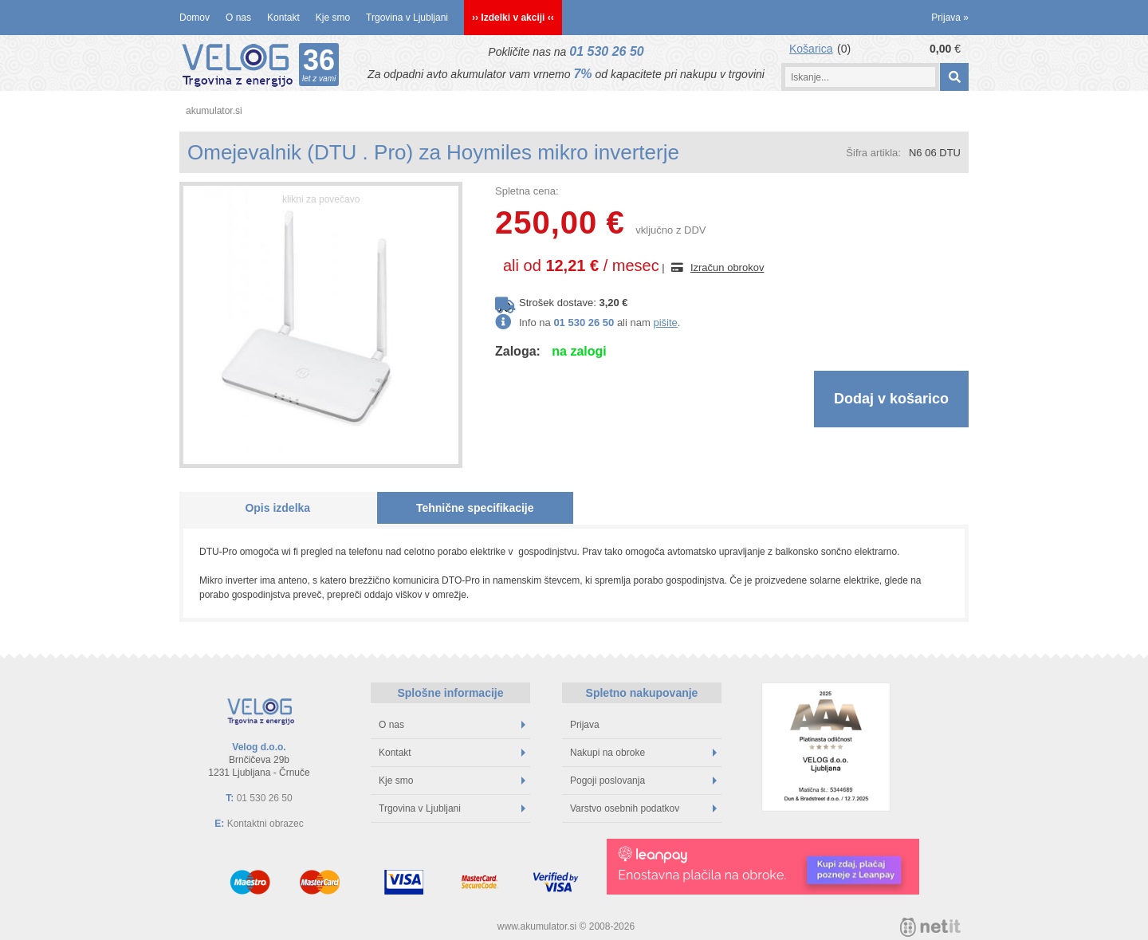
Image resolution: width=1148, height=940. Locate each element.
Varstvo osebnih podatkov (643, 808)
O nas (238, 17)
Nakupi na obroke (643, 752)
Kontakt (283, 17)
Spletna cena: (527, 191)
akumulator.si (214, 110)
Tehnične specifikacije (475, 507)
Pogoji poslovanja (643, 780)
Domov (194, 17)
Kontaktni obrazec (265, 823)
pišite (665, 322)
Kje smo (333, 17)
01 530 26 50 (606, 51)
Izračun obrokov (727, 267)
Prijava (950, 17)
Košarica (810, 48)
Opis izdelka (277, 507)
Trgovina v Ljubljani (407, 17)
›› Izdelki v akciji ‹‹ (513, 17)
